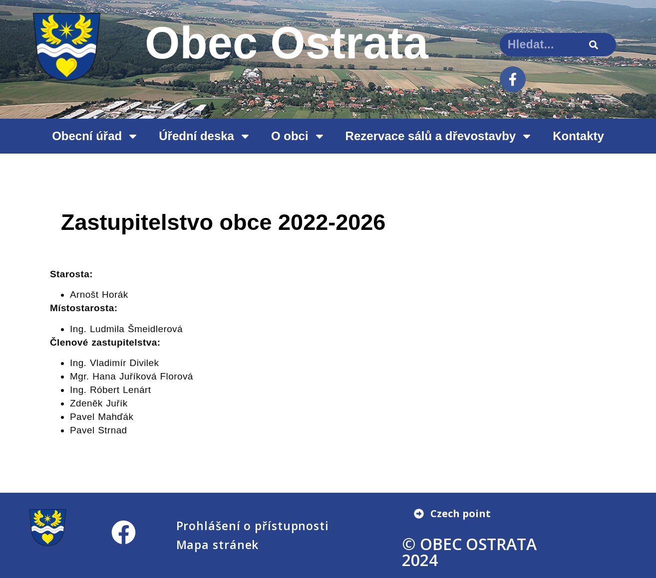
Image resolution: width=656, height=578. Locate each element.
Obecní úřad (95, 136)
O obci (298, 136)
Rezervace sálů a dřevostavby (439, 136)
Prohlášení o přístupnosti (252, 526)
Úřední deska (205, 136)
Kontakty (578, 136)
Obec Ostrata (286, 43)
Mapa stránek (217, 545)
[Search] (593, 44)
